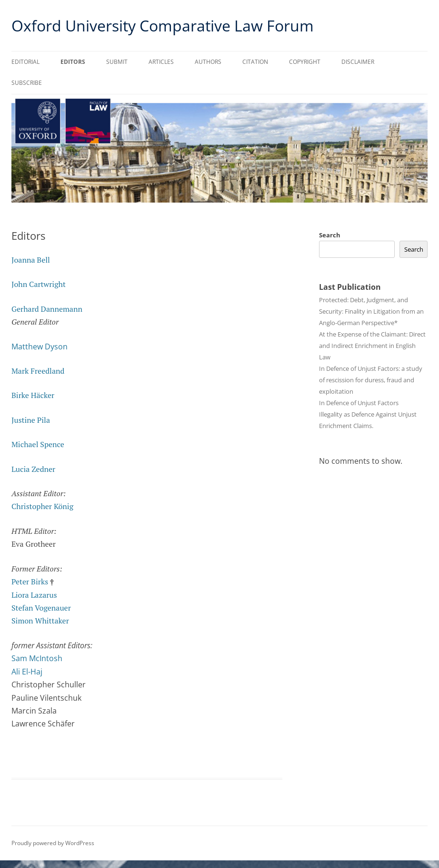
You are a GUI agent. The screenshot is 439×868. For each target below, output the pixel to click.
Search (329, 235)
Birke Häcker (32, 395)
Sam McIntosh (36, 658)
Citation (255, 62)
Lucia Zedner (33, 469)
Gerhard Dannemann (46, 309)
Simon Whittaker (40, 620)
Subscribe (26, 83)
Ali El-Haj (26, 671)
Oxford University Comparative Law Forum (162, 25)
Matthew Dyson (39, 346)
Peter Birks (29, 581)
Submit (117, 62)
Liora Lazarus (34, 595)
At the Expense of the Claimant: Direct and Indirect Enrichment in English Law (372, 345)
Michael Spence (37, 444)
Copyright (304, 62)
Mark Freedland (37, 371)
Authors (208, 62)
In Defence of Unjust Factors (359, 402)
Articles (161, 62)
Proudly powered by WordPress (52, 843)
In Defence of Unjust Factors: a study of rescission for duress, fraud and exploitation (370, 380)
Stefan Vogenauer (41, 607)
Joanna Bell (30, 260)
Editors (72, 62)
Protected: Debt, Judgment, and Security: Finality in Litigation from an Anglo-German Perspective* (371, 311)
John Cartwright (38, 284)
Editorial (25, 62)
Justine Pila (30, 420)
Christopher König (42, 506)
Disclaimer (357, 62)
